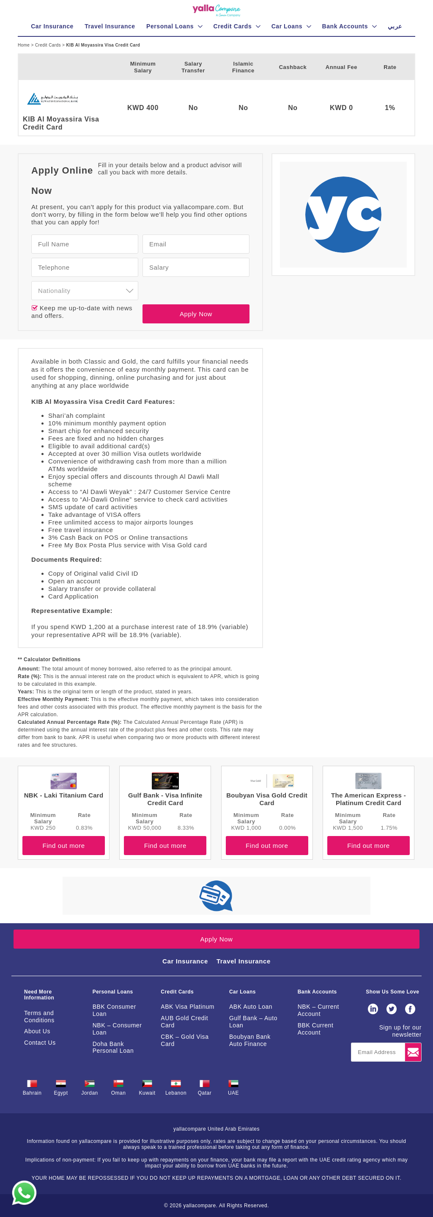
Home (24, 45)
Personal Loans (113, 992)
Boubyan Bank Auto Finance (250, 1040)
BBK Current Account (316, 1029)
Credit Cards (48, 45)
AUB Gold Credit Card (184, 1022)
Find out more (63, 845)
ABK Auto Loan (250, 1006)
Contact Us (40, 1042)
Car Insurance (185, 961)
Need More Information (39, 995)
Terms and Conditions (39, 1017)
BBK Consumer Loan (114, 1010)
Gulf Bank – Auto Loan (253, 1022)
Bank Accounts (317, 992)
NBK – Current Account (318, 1010)
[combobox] (84, 290)
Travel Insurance (243, 961)
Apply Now (196, 313)
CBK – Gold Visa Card (184, 1040)
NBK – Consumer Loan (117, 1029)
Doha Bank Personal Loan (113, 1047)
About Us (37, 1031)
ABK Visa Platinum (187, 1006)
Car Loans (242, 992)
